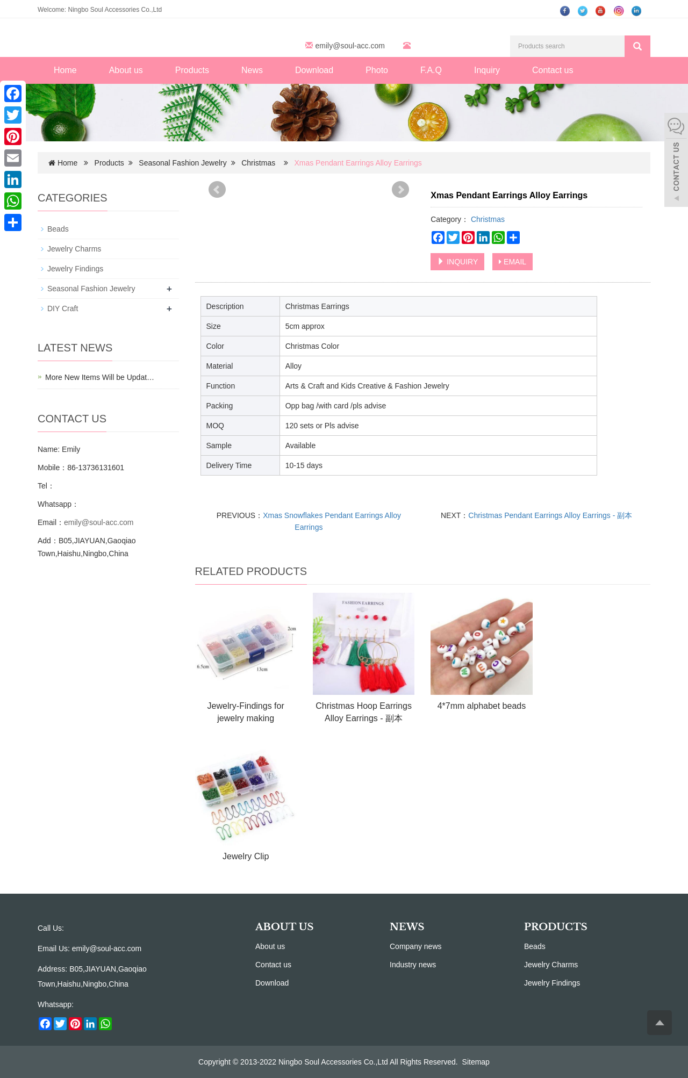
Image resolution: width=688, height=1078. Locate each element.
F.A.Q (431, 70)
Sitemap (476, 1062)
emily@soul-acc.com (350, 45)
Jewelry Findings (75, 268)
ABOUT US (284, 927)
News (252, 70)
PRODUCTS (555, 927)
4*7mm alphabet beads (482, 705)
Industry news (413, 964)
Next (400, 189)
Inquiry (487, 70)
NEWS (407, 927)
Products (192, 70)
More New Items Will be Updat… (99, 377)
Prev (217, 189)
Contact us (552, 70)
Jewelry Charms (74, 249)
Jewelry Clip (246, 856)
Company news (416, 946)
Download (314, 70)
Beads (58, 229)
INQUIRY (457, 261)
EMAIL (512, 261)
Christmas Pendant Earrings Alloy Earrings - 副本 (550, 515)
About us (126, 70)
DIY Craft (62, 308)
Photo (377, 70)
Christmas (259, 163)
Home (65, 70)
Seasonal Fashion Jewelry (182, 163)
